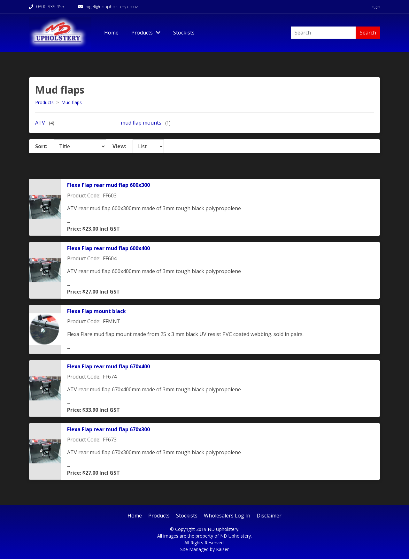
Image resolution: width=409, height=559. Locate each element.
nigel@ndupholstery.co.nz (108, 7)
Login (374, 7)
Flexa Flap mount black (96, 311)
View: (119, 146)
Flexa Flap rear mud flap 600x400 (108, 248)
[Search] (323, 33)
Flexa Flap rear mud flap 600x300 (108, 184)
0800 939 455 (46, 7)
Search (368, 32)
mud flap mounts (141, 122)
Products (44, 102)
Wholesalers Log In (227, 515)
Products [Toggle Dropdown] (145, 32)
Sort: (41, 146)
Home (111, 32)
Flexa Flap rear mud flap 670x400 (108, 366)
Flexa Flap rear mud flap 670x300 (108, 429)
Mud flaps (71, 102)
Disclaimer (269, 515)
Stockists (184, 32)
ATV (40, 122)
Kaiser (222, 549)
